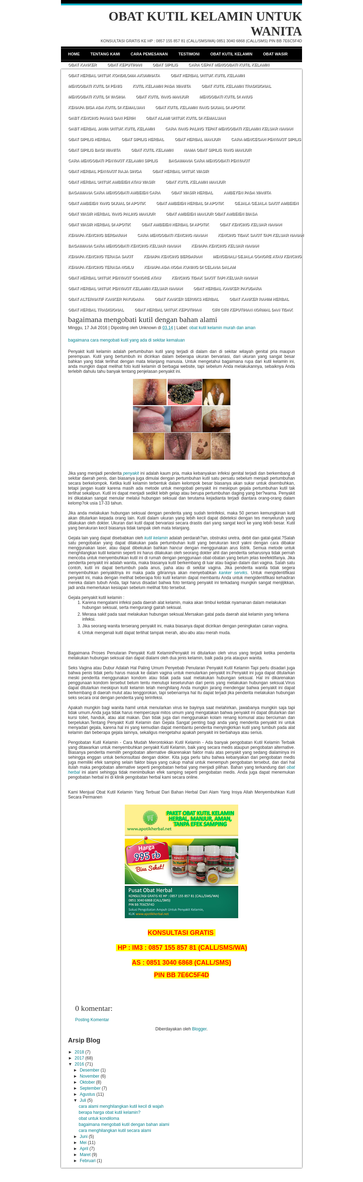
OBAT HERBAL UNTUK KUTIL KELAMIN (208, 75)
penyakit (131, 473)
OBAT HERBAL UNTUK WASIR (180, 171)
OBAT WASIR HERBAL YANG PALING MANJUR (111, 214)
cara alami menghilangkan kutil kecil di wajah (121, 1106)
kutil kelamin (156, 537)
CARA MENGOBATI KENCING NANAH (172, 235)
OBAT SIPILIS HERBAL (89, 139)
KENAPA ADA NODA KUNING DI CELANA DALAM (189, 267)
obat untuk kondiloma (99, 1118)
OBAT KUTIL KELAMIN (152, 150)
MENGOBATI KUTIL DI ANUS (225, 96)
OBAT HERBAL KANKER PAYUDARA (227, 288)
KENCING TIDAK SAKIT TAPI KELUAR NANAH (260, 235)
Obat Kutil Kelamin (231, 54)
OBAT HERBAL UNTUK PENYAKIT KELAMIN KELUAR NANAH (125, 288)
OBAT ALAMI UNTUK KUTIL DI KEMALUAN (185, 118)
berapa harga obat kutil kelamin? (109, 1112)
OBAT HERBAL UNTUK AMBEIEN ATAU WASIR (111, 182)
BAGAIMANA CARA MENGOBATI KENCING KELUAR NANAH (124, 246)
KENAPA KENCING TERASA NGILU (100, 267)
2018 (79, 1052)
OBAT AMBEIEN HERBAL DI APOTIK (190, 203)
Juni (84, 1136)
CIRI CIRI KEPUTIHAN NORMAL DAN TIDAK (252, 309)
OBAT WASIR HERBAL (192, 192)
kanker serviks (233, 572)
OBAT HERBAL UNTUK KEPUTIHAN (167, 309)
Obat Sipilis (165, 64)
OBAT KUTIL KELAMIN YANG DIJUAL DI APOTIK (200, 107)
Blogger (199, 1028)
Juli (83, 1100)
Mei (83, 1142)
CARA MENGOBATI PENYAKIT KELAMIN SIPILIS (113, 160)
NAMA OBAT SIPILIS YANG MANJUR (217, 150)
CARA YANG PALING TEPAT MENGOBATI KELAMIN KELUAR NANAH (229, 128)
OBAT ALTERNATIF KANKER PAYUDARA (106, 299)
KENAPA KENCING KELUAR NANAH (225, 246)
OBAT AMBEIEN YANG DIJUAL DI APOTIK (106, 203)
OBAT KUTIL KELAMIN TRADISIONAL (236, 86)
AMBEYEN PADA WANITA (247, 192)
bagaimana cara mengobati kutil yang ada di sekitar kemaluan (126, 340)
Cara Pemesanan (149, 54)
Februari (88, 1160)
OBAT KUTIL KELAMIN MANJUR (195, 182)
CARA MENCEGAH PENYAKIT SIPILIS (266, 139)
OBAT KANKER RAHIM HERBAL (259, 299)
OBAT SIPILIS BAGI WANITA (94, 150)
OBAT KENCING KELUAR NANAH (250, 224)
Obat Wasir (275, 54)
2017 (79, 1058)
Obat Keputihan (124, 64)
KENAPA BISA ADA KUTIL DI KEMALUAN (106, 107)
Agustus (87, 1094)
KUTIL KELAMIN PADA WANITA (162, 86)
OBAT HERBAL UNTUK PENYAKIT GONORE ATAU (114, 278)
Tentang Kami (105, 54)
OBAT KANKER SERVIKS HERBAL (187, 299)
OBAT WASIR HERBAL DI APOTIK (99, 224)
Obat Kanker (82, 64)
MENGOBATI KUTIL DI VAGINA (96, 96)
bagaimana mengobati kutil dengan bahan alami (142, 319)
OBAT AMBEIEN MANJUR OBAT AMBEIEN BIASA (211, 214)
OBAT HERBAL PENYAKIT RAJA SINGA (104, 171)
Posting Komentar (92, 1019)
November (89, 1076)
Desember (89, 1070)
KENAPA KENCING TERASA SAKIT (100, 256)
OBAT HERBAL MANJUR (197, 139)
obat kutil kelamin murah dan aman (222, 327)
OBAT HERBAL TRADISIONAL (96, 309)
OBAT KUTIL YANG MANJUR (162, 96)
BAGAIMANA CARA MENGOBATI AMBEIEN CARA (114, 192)
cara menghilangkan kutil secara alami (115, 1130)
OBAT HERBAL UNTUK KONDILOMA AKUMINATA (114, 75)
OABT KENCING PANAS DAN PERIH (101, 118)
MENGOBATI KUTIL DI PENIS (95, 86)
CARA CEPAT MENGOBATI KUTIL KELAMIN (228, 64)
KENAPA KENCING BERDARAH (97, 235)
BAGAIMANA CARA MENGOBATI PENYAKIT (209, 160)
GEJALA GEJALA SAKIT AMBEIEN (266, 203)
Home (74, 54)
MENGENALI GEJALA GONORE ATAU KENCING (257, 256)
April (84, 1148)
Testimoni (189, 54)
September (90, 1088)
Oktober (87, 1082)
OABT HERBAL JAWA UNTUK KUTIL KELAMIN (111, 128)
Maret (85, 1154)
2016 (79, 1064)
